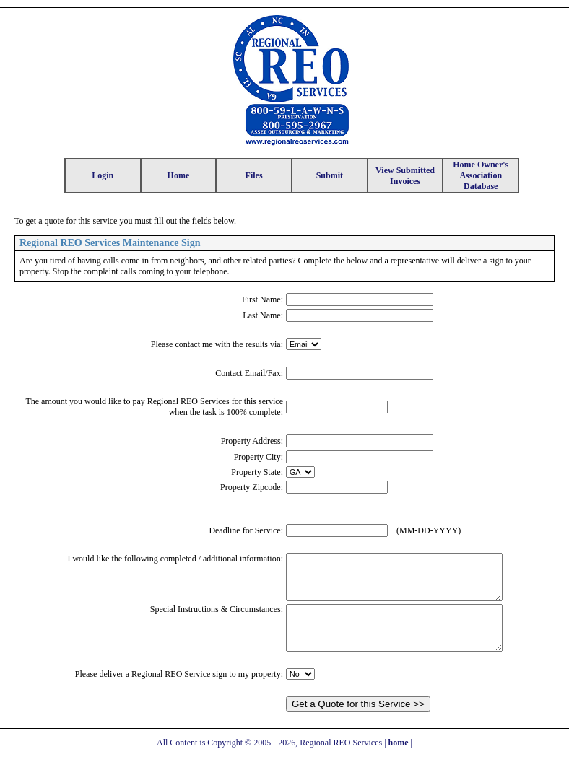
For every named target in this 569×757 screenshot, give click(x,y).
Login (102, 175)
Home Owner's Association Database (480, 175)
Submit (329, 175)
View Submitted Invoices (405, 175)
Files (254, 175)
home (398, 743)
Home (179, 175)
